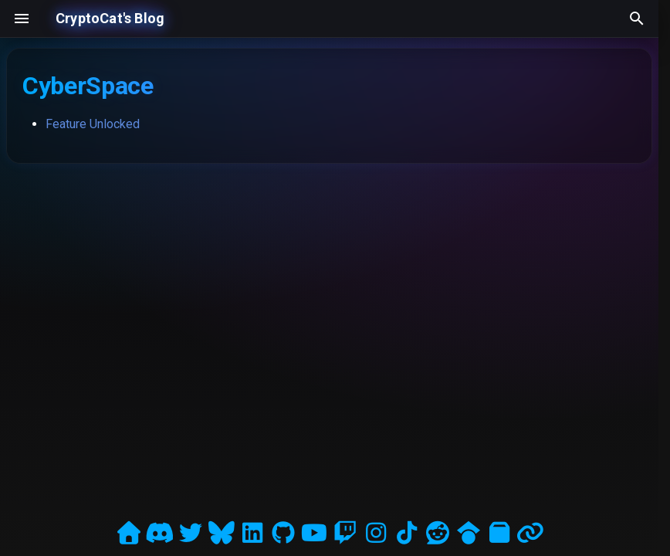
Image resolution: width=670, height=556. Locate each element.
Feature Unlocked (93, 124)
